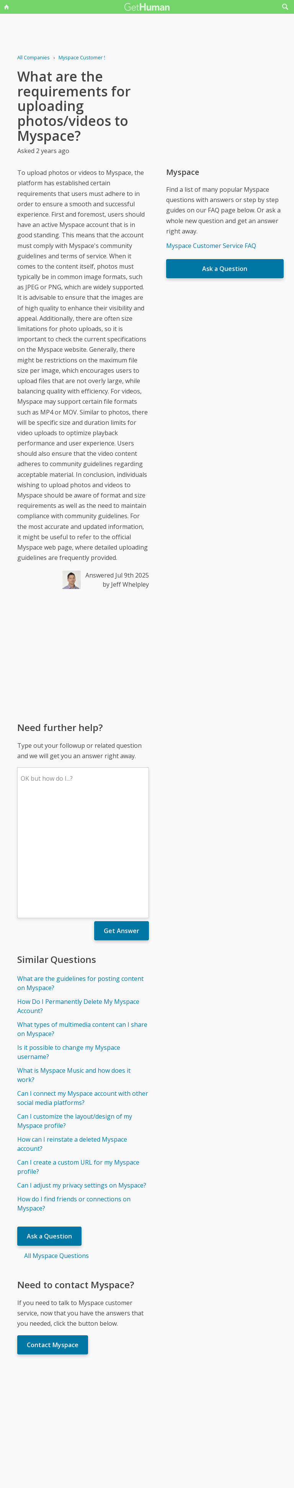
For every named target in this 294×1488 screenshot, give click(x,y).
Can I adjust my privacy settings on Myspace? (81, 1073)
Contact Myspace (52, 1232)
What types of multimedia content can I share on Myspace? (82, 916)
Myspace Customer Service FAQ (211, 245)
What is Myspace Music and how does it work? (74, 962)
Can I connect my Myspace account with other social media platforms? (82, 985)
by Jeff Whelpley (126, 584)
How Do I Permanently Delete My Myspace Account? (78, 893)
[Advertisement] (83, 654)
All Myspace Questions (56, 1143)
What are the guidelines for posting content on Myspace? (80, 870)
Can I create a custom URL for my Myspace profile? (78, 1054)
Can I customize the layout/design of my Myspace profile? (74, 1008)
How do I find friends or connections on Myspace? (74, 1091)
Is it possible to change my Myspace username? (68, 939)
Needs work (192, 1412)
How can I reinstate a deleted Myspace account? (72, 1031)
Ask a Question (49, 1123)
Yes (163, 1412)
